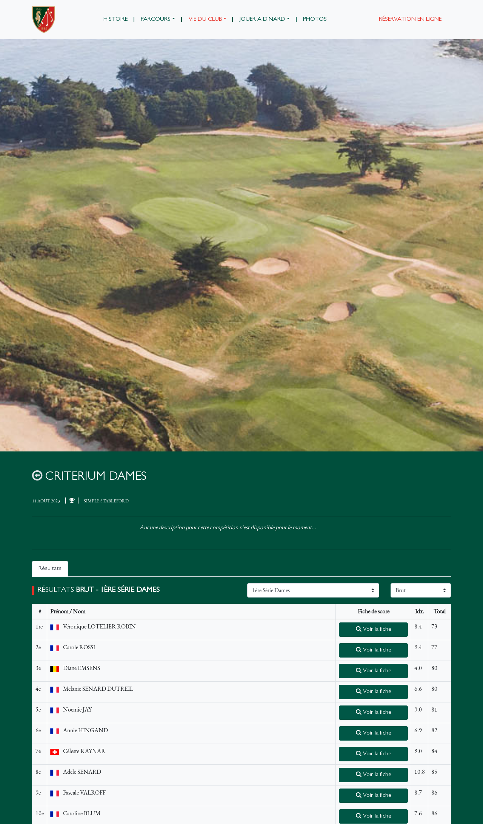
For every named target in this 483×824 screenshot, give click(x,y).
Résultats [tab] (50, 569)
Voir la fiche (373, 629)
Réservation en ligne (410, 20)
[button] (158, 19)
